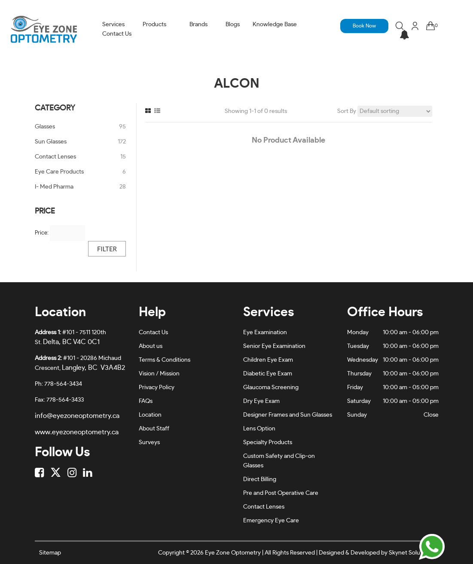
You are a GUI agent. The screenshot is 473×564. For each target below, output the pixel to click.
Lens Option (259, 429)
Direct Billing (259, 479)
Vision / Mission (159, 374)
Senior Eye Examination (274, 346)
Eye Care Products (59, 172)
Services (113, 24)
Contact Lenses (55, 157)
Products (154, 24)
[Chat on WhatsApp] (432, 547)
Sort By (346, 111)
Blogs (233, 24)
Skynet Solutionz (411, 553)
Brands (198, 24)
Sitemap (50, 553)
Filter (107, 249)
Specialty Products (267, 442)
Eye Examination (265, 332)
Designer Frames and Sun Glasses (287, 415)
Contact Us (116, 34)
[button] (404, 35)
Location (150, 415)
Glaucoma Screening (271, 387)
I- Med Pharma (54, 187)
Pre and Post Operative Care (280, 493)
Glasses (45, 127)
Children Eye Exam (268, 360)
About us (150, 346)
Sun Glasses (51, 142)
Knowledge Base (275, 24)
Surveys (149, 442)
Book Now (364, 25)
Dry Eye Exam (261, 401)
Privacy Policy (156, 387)
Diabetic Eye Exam (267, 374)
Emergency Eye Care (271, 521)
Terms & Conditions (164, 360)
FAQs (146, 401)
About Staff (154, 429)
